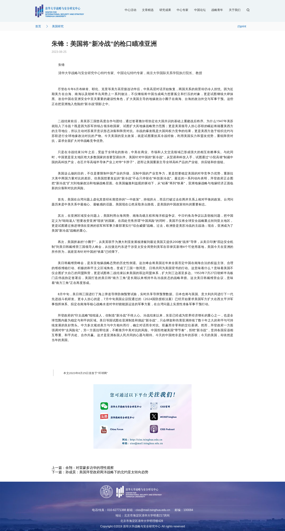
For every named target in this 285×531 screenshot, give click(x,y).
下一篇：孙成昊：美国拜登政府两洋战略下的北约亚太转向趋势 (100, 472)
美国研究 (58, 26)
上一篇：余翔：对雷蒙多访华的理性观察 (83, 468)
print (242, 26)
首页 (38, 26)
